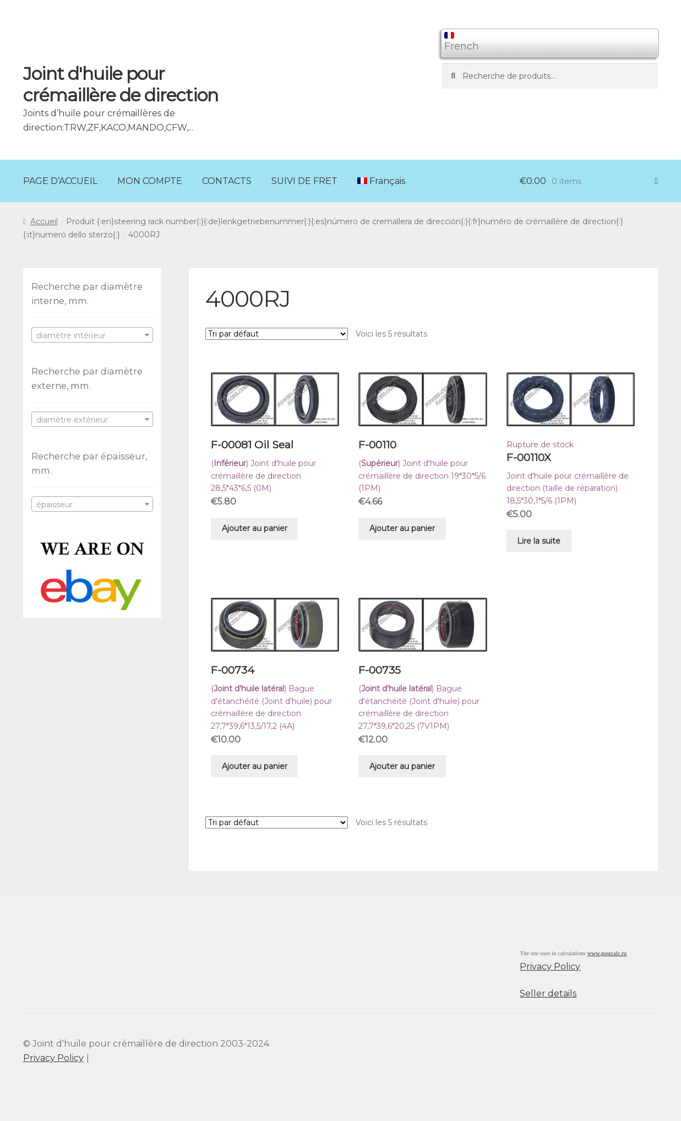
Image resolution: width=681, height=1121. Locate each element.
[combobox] (92, 335)
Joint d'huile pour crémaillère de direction (120, 84)
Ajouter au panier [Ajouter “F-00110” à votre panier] (402, 528)
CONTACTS (227, 181)
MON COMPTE (149, 181)
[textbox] (92, 335)
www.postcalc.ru (607, 953)
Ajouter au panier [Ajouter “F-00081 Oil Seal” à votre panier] (254, 528)
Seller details (548, 993)
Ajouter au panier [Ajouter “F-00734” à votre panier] (254, 766)
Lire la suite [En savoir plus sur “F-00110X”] (538, 541)
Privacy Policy (550, 966)
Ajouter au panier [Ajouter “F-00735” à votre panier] (402, 766)
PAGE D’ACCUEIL (60, 181)
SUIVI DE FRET (304, 181)
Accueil (44, 221)
